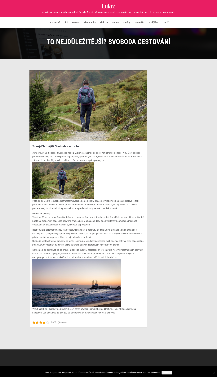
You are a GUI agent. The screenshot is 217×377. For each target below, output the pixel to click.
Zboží (165, 21)
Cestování (54, 21)
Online (115, 21)
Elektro (104, 21)
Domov (76, 21)
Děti (66, 21)
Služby (126, 21)
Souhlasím (167, 373)
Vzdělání (153, 21)
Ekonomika (90, 21)
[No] (213, 373)
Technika (139, 21)
